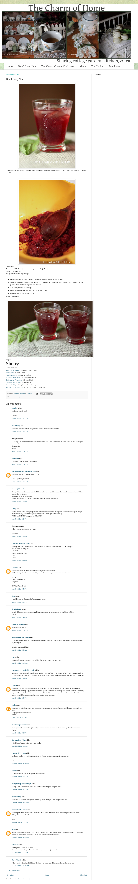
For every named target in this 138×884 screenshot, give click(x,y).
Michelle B (15, 845)
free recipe (18, 397)
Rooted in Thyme (12, 385)
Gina (13, 596)
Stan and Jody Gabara (19, 810)
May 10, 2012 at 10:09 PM (20, 763)
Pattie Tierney (16, 797)
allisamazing (16, 426)
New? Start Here (27, 66)
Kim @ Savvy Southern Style (21, 784)
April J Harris (16, 860)
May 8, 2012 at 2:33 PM (19, 536)
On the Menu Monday (13, 382)
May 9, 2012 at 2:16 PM (19, 678)
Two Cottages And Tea (19, 725)
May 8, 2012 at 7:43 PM (19, 617)
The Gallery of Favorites (14, 387)
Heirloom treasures (18, 624)
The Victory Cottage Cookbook (57, 66)
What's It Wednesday (13, 377)
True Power (115, 66)
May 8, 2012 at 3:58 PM (19, 589)
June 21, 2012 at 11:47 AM (20, 866)
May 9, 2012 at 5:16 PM (19, 733)
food (12, 397)
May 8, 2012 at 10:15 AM (20, 419)
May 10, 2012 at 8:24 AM (20, 746)
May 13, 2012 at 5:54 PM (20, 790)
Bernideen (15, 458)
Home (10, 66)
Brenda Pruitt (16, 609)
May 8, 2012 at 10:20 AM (20, 432)
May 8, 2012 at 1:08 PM (19, 501)
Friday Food (10, 373)
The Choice (97, 66)
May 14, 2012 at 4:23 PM (20, 822)
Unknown (15, 567)
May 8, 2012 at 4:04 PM (19, 602)
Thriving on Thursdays (14, 380)
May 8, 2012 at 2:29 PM (19, 519)
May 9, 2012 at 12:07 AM (20, 630)
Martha (14, 771)
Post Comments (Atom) (22, 879)
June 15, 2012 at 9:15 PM (20, 853)
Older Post (83, 875)
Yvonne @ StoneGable (19, 489)
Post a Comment (14, 870)
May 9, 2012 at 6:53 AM (19, 650)
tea (22, 397)
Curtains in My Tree (18, 740)
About (82, 66)
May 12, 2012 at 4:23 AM (20, 776)
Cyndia (14, 685)
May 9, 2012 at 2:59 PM (19, 698)
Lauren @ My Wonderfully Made (23, 670)
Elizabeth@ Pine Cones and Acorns (24, 471)
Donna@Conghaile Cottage (21, 543)
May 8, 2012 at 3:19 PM (19, 560)
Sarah (14, 829)
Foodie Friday (11, 375)
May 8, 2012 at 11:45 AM (20, 482)
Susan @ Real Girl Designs (21, 637)
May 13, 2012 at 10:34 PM (20, 803)
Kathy (14, 705)
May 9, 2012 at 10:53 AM (20, 663)
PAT (13, 657)
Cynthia (14, 408)
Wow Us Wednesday (13, 370)
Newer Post (10, 875)
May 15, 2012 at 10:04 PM (20, 838)
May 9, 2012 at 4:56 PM (19, 718)
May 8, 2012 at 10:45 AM (20, 464)
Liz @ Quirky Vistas (19, 753)
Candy (14, 509)
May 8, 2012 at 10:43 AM (20, 451)
